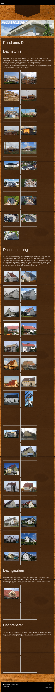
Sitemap (16, 684)
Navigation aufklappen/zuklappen (27, 3)
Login (50, 684)
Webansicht (48, 687)
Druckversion (8, 684)
